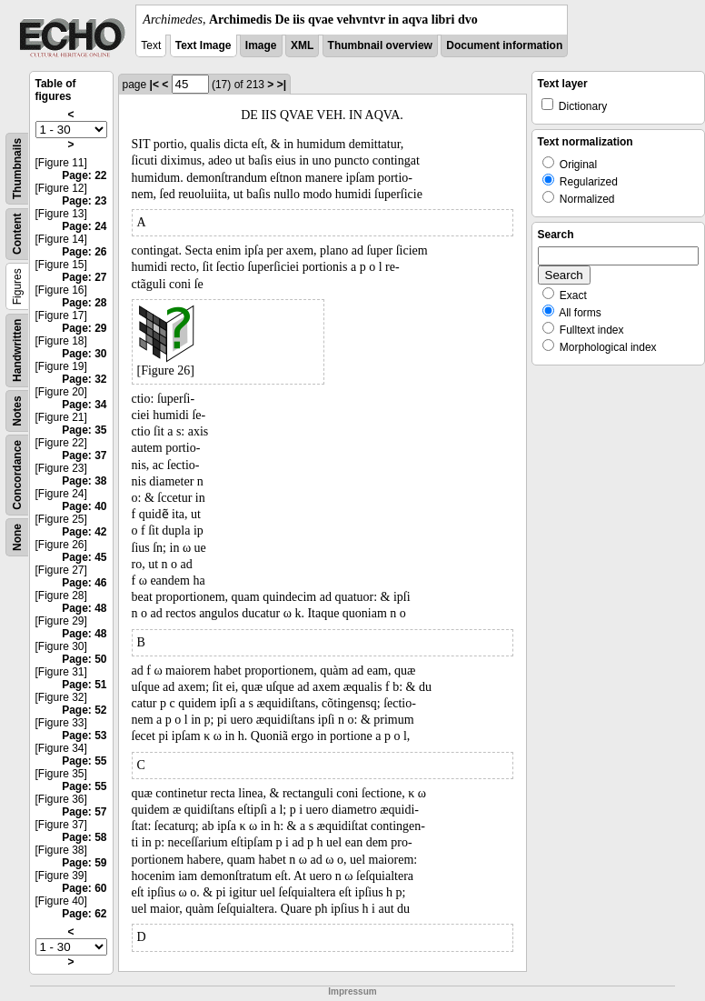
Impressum (352, 991)
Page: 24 (84, 226)
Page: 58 (84, 837)
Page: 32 (84, 379)
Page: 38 (84, 481)
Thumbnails (17, 168)
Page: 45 (84, 557)
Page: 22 (84, 175)
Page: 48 (84, 608)
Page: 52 (84, 710)
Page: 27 (84, 277)
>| (281, 84)
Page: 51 (84, 684)
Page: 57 (84, 812)
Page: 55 (84, 761)
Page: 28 (84, 302)
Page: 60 (84, 888)
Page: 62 (84, 913)
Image (261, 45)
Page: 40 (84, 506)
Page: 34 (84, 404)
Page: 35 (84, 430)
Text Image (203, 45)
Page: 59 (84, 862)
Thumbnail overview (380, 45)
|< (154, 84)
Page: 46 (84, 582)
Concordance (17, 475)
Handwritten (17, 350)
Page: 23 (84, 201)
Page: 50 (84, 659)
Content (17, 234)
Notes (17, 410)
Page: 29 (84, 328)
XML (302, 45)
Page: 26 (84, 251)
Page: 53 (84, 735)
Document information (504, 45)
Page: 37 (84, 455)
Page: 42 (84, 532)
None (17, 537)
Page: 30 (84, 353)
